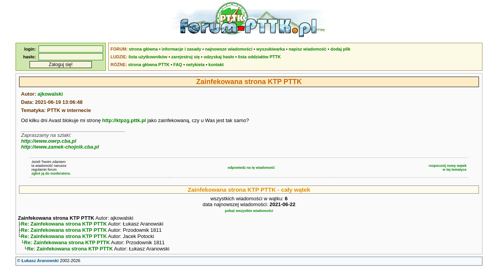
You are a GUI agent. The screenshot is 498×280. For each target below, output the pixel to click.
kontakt (216, 64)
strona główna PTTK (148, 64)
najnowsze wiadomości (229, 49)
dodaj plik (340, 49)
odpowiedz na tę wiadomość (251, 168)
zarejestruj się (185, 56)
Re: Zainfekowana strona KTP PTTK (64, 225)
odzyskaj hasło (218, 56)
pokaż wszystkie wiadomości (249, 211)
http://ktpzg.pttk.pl (124, 120)
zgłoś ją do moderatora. (51, 173)
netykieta (195, 64)
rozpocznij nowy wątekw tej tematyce (448, 168)
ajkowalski (50, 94)
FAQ (178, 64)
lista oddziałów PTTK (259, 56)
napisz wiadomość (307, 49)
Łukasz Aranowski (40, 264)
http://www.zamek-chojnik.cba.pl (60, 147)
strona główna (143, 49)
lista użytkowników (147, 56)
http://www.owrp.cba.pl (48, 141)
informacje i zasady (182, 49)
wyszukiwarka (270, 49)
